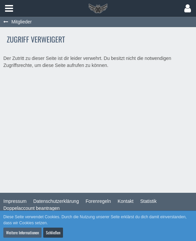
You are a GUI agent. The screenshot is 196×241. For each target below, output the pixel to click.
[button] (9, 8)
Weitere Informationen (22, 232)
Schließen (53, 232)
